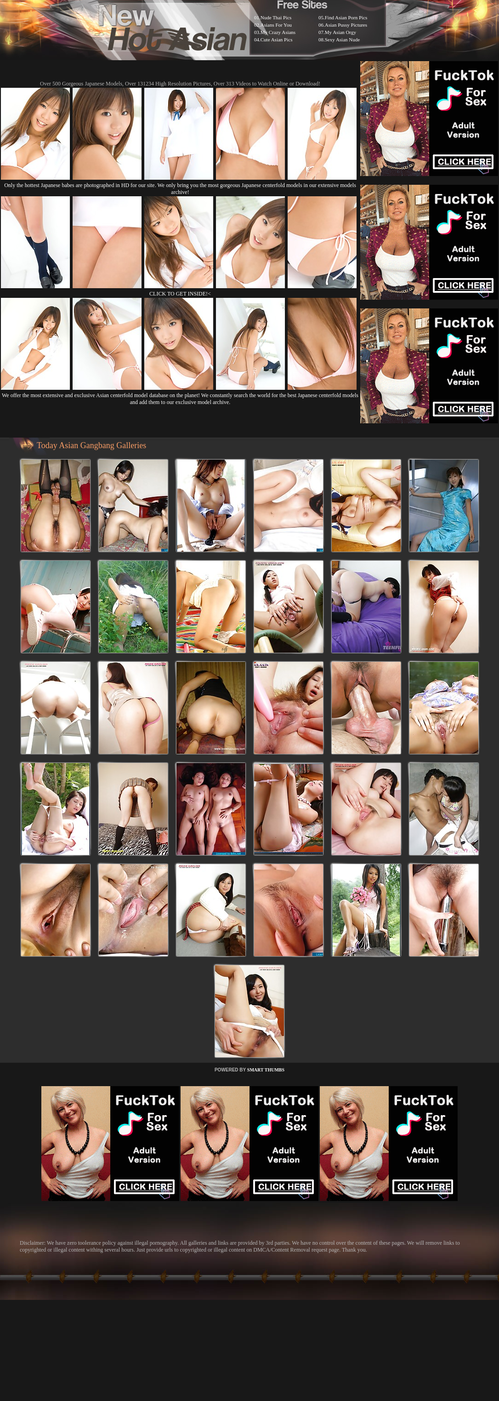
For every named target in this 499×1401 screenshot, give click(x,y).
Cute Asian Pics (277, 39)
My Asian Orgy (340, 32)
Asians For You (276, 25)
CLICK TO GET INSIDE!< (180, 293)
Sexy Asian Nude (342, 39)
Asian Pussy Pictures (346, 25)
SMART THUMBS (265, 1069)
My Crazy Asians (278, 32)
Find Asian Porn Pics (346, 17)
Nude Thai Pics (276, 17)
